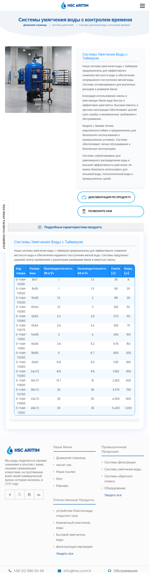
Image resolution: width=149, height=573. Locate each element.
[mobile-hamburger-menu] (142, 6)
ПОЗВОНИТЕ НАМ (97, 211)
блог (59, 479)
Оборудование (114, 488)
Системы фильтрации (120, 462)
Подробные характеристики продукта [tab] (70, 227)
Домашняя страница (35, 25)
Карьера (62, 485)
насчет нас (63, 465)
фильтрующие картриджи (74, 546)
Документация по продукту (106, 197)
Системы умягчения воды (122, 469)
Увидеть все (113, 495)
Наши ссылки (65, 472)
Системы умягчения (63, 25)
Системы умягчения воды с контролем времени (104, 25)
